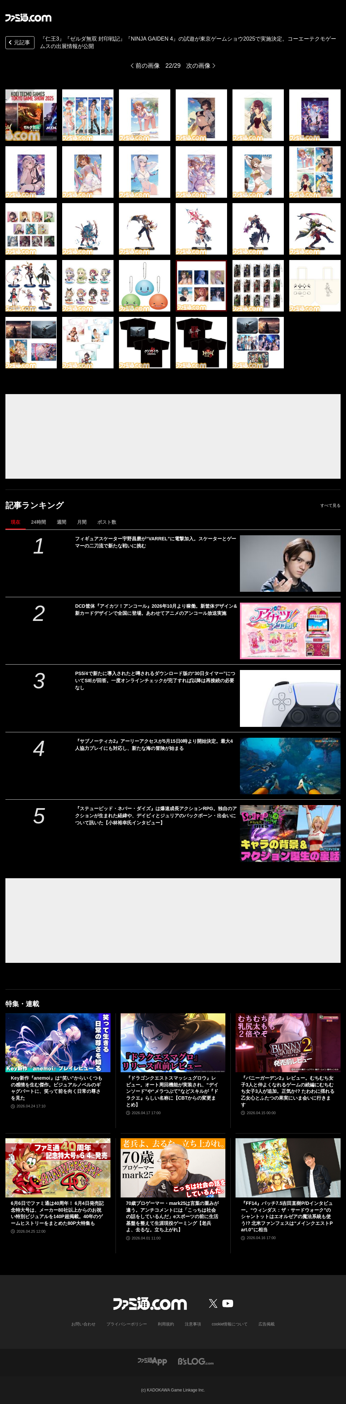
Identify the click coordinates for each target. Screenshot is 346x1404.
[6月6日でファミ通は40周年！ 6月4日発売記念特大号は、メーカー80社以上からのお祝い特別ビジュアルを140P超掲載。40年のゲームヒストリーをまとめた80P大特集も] (57, 1167)
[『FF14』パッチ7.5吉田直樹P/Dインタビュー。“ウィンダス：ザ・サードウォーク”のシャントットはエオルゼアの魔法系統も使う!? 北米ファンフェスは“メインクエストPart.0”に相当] (288, 1167)
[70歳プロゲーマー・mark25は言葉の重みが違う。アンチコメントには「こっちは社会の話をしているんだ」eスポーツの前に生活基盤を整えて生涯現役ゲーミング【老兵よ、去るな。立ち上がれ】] (173, 1167)
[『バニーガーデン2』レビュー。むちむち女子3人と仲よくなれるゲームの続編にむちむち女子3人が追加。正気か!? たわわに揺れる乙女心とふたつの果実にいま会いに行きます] (288, 1043)
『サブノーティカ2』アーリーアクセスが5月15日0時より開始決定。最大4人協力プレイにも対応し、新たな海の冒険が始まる (154, 744)
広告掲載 (266, 1324)
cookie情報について (230, 1324)
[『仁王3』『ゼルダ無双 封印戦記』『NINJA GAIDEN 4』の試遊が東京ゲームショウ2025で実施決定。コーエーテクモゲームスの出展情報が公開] (31, 115)
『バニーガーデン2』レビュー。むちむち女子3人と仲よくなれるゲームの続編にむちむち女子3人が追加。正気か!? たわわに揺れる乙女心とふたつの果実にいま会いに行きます (288, 1091)
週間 (61, 522)
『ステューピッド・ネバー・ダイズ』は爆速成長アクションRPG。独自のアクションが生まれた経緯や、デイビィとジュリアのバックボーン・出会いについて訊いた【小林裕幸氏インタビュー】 (156, 815)
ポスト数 (106, 522)
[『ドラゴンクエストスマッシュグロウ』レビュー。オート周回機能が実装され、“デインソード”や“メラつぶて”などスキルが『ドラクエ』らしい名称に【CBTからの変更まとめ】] (173, 1043)
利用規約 (166, 1324)
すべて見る (330, 505)
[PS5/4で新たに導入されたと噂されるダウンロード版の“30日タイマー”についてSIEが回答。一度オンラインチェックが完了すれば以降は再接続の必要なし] (290, 698)
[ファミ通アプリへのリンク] (152, 1361)
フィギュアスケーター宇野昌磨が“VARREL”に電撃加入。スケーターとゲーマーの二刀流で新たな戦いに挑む (155, 542)
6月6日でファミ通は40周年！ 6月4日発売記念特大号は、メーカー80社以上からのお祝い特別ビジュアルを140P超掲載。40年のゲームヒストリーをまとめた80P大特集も (57, 1213)
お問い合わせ (83, 1324)
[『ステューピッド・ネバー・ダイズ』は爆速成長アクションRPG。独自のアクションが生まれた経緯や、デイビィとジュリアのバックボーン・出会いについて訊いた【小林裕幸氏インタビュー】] (290, 833)
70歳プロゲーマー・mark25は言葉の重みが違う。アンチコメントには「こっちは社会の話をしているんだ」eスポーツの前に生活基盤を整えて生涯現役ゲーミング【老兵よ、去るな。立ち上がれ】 (172, 1216)
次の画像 (198, 65)
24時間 (38, 522)
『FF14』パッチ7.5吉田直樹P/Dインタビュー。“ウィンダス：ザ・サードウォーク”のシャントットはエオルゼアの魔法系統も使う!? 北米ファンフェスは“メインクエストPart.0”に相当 (286, 1216)
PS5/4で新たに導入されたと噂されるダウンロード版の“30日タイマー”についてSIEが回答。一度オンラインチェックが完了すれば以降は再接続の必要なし (155, 680)
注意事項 (193, 1324)
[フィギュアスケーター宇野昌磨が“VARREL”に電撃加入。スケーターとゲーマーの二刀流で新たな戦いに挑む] (290, 563)
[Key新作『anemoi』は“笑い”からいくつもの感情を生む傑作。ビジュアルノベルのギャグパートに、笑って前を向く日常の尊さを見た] (57, 1043)
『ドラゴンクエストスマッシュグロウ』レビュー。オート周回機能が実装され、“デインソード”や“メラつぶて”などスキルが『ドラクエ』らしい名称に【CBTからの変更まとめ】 (172, 1091)
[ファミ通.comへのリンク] (28, 18)
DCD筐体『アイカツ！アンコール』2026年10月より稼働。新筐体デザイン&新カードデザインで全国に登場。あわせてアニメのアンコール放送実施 (156, 609)
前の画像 (147, 65)
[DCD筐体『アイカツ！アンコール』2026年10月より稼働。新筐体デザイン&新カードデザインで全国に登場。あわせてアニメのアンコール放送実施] (290, 631)
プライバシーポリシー (126, 1324)
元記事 (18, 43)
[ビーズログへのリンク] (196, 1361)
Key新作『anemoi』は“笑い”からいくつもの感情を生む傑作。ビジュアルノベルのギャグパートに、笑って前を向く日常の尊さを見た (56, 1088)
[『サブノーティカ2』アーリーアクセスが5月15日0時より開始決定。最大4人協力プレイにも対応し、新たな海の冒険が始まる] (290, 766)
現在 (15, 522)
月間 (81, 522)
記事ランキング (34, 505)
